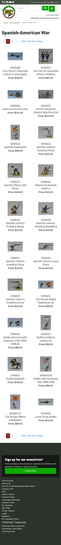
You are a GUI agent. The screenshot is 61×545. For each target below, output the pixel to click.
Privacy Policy (8, 497)
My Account (7, 480)
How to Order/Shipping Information (18, 486)
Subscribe (30, 471)
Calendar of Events (11, 500)
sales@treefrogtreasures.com (45, 18)
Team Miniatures (14, 22)
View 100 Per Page (31, 41)
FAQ (4, 491)
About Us (6, 483)
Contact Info (7, 489)
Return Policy (8, 494)
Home (6, 22)
